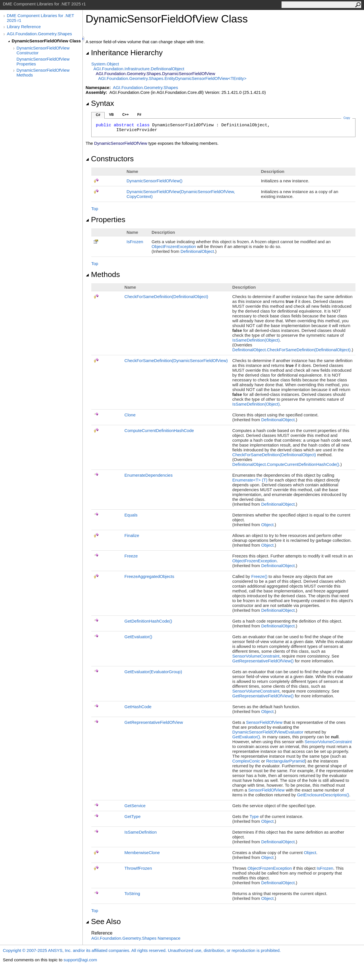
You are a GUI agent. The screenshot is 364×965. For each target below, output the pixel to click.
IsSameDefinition (141, 832)
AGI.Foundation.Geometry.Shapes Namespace (135, 938)
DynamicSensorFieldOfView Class (46, 40)
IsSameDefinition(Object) (256, 340)
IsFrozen (135, 241)
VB (111, 115)
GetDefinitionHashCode (148, 621)
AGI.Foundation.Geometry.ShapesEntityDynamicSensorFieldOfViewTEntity (172, 78)
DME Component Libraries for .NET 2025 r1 (40, 18)
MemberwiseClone (142, 852)
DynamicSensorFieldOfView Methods (42, 72)
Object (267, 524)
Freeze (131, 555)
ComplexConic (246, 761)
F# (139, 115)
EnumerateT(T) (249, 480)
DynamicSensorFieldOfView (154, 180)
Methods (103, 274)
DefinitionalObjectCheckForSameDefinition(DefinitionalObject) (291, 349)
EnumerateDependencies (149, 475)
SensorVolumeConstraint (256, 656)
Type (254, 816)
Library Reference (24, 26)
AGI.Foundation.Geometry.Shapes (39, 33)
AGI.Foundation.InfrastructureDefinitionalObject (139, 68)
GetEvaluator (138, 636)
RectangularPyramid (285, 761)
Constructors (110, 158)
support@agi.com (80, 959)
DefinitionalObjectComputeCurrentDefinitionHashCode (285, 464)
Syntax (100, 103)
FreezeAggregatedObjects (149, 576)
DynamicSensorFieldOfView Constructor (42, 50)
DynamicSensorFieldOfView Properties (42, 61)
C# (98, 115)
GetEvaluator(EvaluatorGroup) (153, 671)
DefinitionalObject (197, 251)
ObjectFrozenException (174, 246)
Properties (105, 219)
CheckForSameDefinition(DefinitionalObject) (166, 296)
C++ (125, 115)
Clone (130, 414)
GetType (133, 816)
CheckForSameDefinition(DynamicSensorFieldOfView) (176, 360)
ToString (132, 893)
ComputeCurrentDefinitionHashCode (159, 430)
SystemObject (105, 63)
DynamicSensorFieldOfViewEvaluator (267, 732)
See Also (103, 921)
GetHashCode (138, 706)
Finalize (132, 535)
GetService (135, 805)
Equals (131, 515)
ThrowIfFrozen (138, 868)
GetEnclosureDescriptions (323, 794)
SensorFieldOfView (264, 722)
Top (94, 208)
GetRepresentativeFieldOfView (263, 660)
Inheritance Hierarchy (124, 52)
